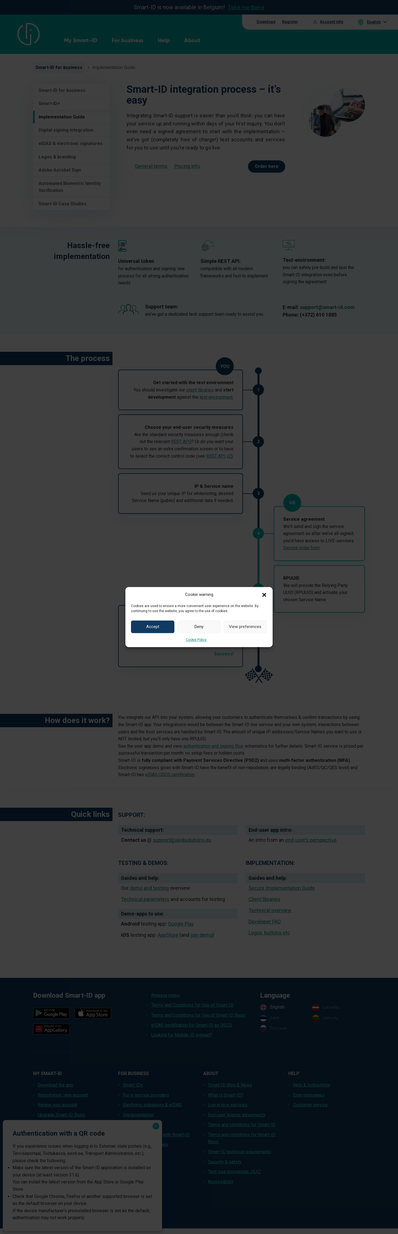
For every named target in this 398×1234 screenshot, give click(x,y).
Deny (199, 626)
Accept (152, 626)
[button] (264, 594)
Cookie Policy (196, 640)
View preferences (245, 626)
